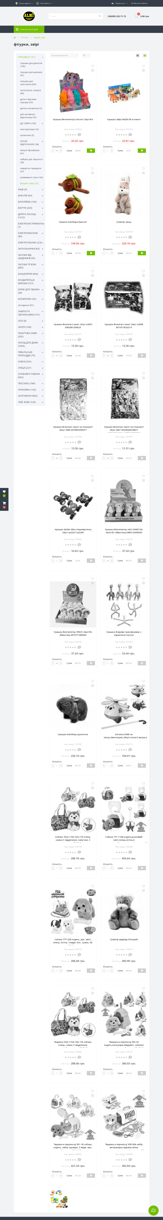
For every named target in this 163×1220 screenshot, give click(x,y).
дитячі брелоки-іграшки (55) (28, 101)
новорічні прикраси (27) (30, 170)
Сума (69, 150)
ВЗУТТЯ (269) (25, 207)
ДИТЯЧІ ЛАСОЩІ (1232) (27, 216)
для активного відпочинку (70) (28, 116)
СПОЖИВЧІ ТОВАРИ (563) (29, 375)
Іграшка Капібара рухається (73, 734)
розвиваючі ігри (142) (31, 177)
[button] (24, 3)
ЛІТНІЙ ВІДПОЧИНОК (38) (29, 143)
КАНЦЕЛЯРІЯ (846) (28, 273)
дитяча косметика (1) (31, 108)
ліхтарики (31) (26, 305)
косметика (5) (27, 135)
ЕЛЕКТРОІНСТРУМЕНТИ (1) (30, 225)
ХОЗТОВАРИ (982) (28, 395)
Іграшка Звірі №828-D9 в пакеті (124, 119)
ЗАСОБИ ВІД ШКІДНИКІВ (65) (26, 256)
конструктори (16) (29, 129)
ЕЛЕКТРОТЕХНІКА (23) (29, 242)
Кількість (57, 146)
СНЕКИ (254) (24, 361)
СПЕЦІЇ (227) (24, 367)
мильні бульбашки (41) (30, 152)
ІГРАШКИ (25, 37)
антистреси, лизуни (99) (30, 92)
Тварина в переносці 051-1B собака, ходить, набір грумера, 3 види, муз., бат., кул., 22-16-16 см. (73, 1147)
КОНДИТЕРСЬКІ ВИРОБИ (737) (26, 281)
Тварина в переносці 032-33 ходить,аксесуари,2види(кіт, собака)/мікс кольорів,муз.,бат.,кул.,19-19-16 (124, 1045)
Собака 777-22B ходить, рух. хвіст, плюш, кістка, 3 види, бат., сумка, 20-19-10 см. (73, 942)
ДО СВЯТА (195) (28, 123)
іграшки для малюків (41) (31, 74)
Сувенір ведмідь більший (124, 939)
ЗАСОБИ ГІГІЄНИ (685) (27, 266)
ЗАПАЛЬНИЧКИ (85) (29, 248)
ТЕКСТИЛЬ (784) (26, 383)
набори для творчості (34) (31, 161)
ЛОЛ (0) (22, 320)
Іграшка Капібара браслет (73, 222)
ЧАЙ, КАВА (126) (27, 402)
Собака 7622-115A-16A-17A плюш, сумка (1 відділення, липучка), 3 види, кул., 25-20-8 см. (73, 839)
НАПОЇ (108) (24, 327)
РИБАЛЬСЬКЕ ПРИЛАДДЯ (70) (26, 354)
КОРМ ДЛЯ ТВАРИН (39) (29, 291)
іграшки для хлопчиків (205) (28, 83)
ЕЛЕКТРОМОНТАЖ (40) (28, 235)
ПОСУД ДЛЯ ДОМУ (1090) (28, 344)
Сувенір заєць (123, 222)
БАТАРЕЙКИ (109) (27, 201)
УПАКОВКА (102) (27, 389)
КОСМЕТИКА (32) (27, 298)
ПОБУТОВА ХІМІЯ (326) (27, 335)
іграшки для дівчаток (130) (31, 65)
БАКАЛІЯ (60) (25, 195)
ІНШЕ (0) (22, 189)
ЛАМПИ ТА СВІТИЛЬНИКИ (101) (29, 313)
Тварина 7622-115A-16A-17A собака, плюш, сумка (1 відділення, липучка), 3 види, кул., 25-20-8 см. (73, 1045)
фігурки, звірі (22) (29, 183)
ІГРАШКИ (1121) (26, 56)
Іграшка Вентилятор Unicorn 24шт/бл (73, 119)
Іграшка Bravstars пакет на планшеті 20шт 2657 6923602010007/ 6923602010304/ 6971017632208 (124, 429)
